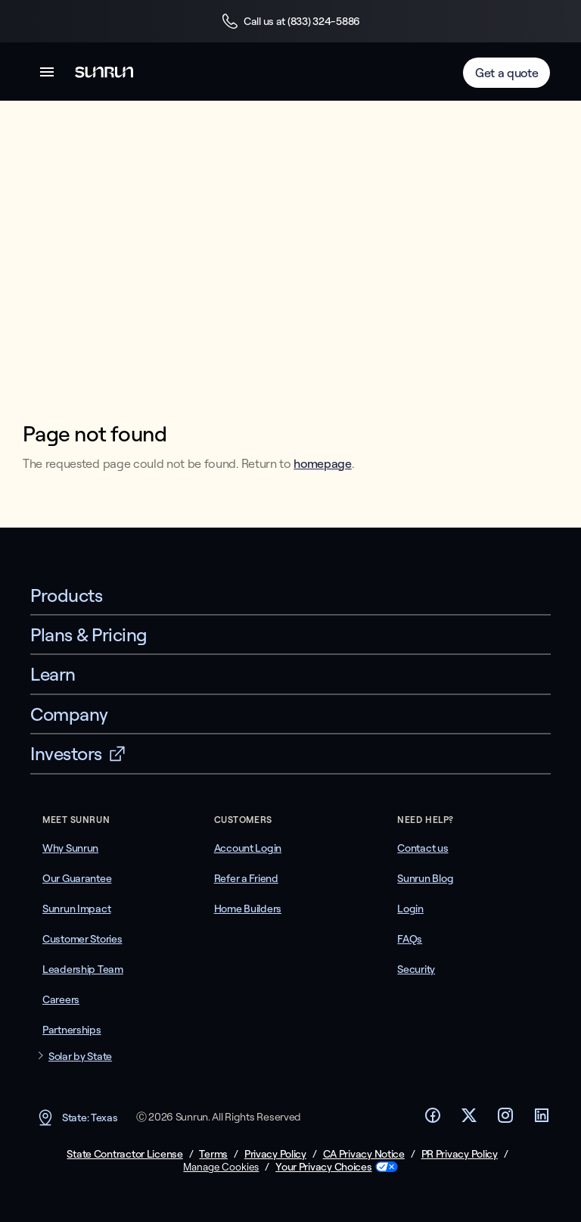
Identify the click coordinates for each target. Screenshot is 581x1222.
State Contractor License (124, 1154)
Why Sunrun (70, 848)
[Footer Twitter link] (469, 1119)
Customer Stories (82, 939)
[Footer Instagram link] (505, 1119)
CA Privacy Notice (364, 1154)
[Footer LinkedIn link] (542, 1119)
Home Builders (247, 908)
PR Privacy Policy (459, 1154)
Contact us (422, 848)
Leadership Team (82, 969)
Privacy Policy (275, 1154)
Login (410, 908)
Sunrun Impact (76, 908)
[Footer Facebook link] (433, 1119)
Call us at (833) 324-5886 (290, 21)
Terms (213, 1154)
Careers (60, 999)
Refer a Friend (246, 878)
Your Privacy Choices (323, 1167)
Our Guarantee (76, 878)
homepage (322, 463)
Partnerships (71, 1030)
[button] (47, 74)
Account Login (247, 848)
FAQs (409, 939)
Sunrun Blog (425, 878)
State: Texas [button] (77, 1117)
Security (416, 969)
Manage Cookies (221, 1167)
